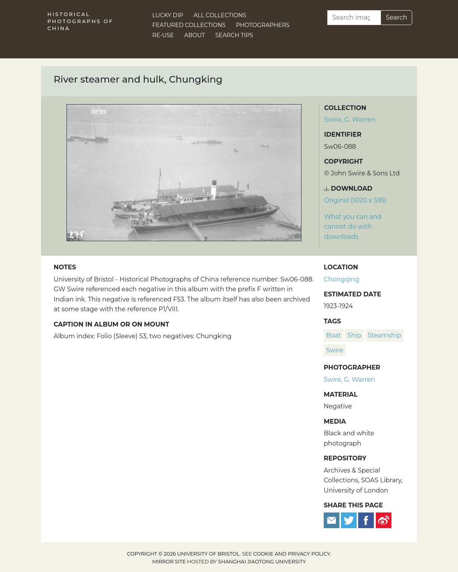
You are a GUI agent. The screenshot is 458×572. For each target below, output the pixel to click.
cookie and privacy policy (291, 554)
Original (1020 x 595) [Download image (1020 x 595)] (355, 200)
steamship (384, 335)
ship (354, 335)
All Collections (220, 15)
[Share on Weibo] (383, 519)
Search (396, 17)
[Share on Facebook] (366, 519)
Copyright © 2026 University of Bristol (183, 554)
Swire (334, 350)
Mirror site (169, 562)
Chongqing (341, 279)
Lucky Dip (167, 15)
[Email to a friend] (332, 519)
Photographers (263, 25)
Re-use (163, 35)
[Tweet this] (349, 519)
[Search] (354, 17)
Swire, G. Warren (349, 119)
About (194, 35)
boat (333, 335)
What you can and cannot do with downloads (352, 226)
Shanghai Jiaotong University (262, 562)
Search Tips (234, 35)
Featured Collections (188, 25)
